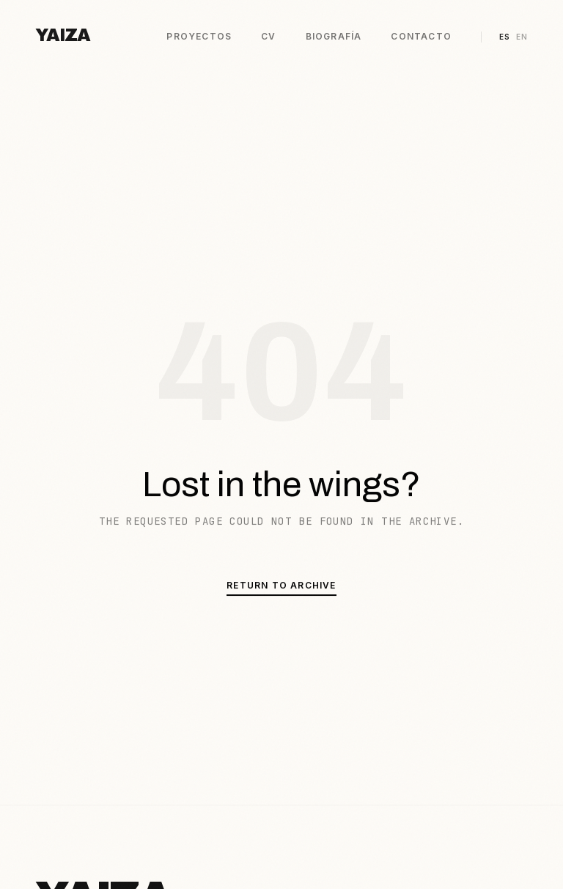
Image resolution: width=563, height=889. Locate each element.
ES (504, 36)
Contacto (421, 36)
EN (522, 36)
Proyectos (199, 36)
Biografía (334, 36)
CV (268, 36)
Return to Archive (281, 585)
